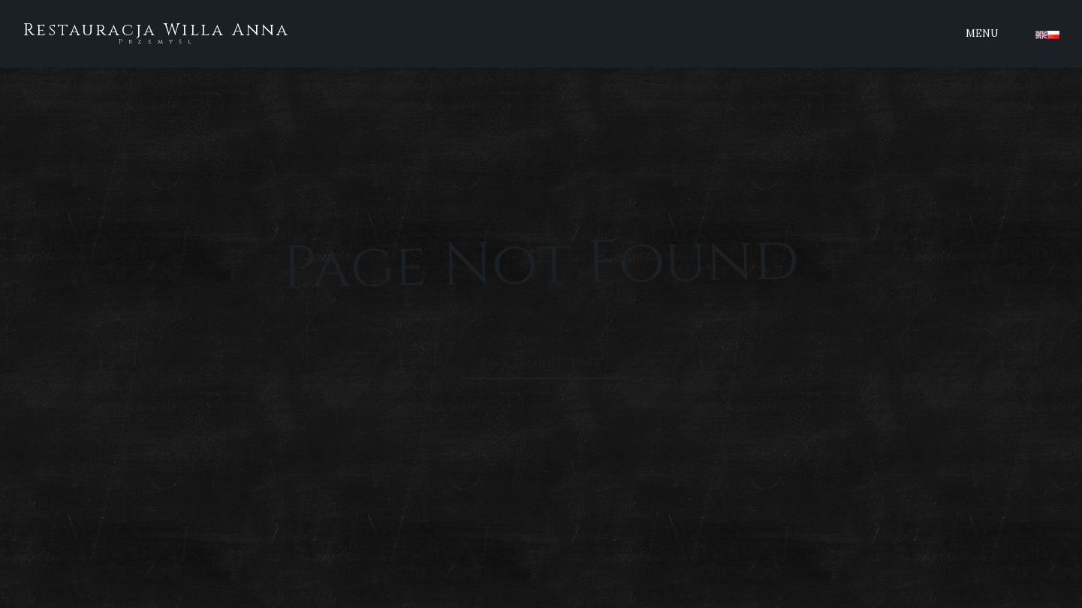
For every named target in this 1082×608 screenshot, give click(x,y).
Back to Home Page (541, 362)
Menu (982, 33)
